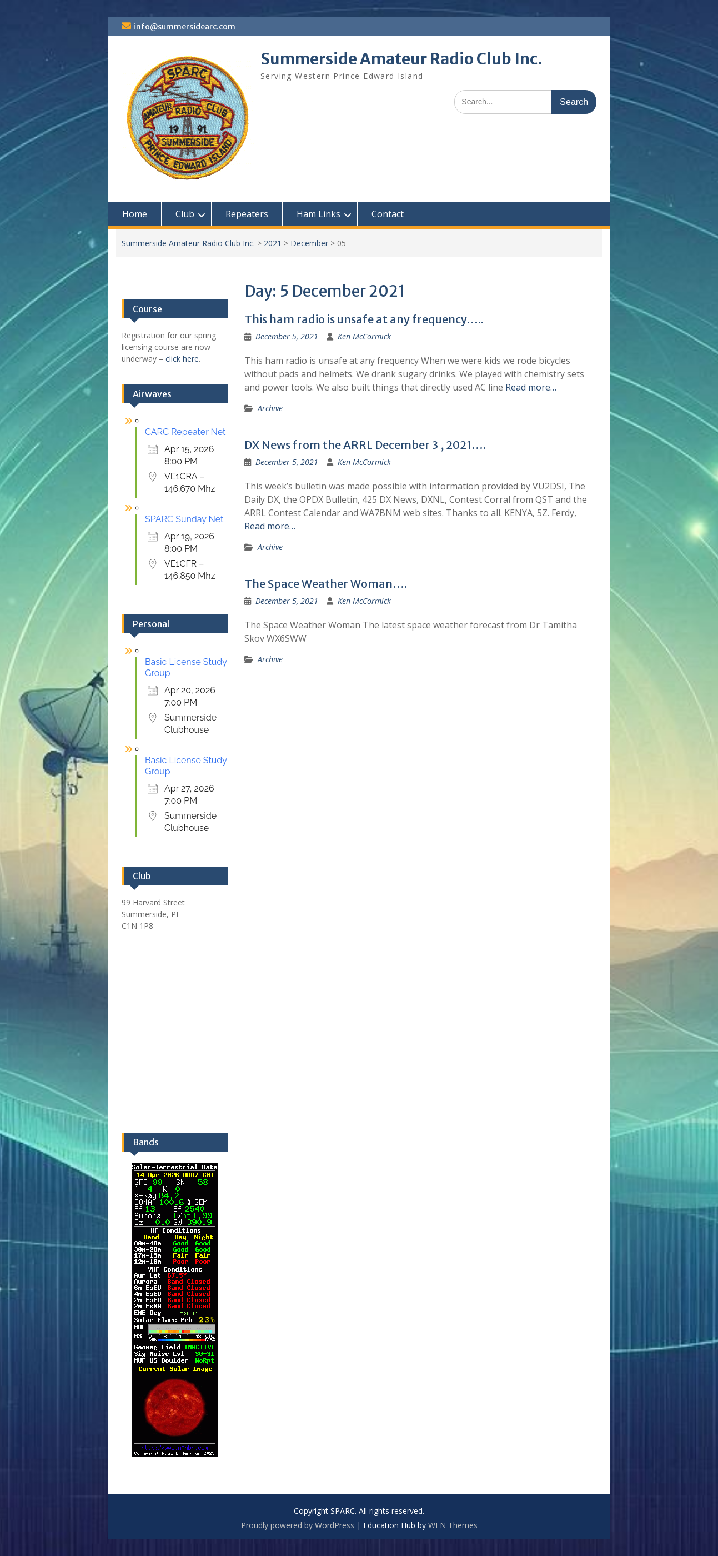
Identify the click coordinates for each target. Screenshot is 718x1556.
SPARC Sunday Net (184, 519)
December (309, 243)
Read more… (530, 387)
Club (184, 214)
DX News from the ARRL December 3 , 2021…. (365, 445)
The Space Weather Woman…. (325, 584)
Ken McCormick (364, 336)
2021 (273, 243)
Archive (270, 408)
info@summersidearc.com (184, 27)
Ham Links (318, 214)
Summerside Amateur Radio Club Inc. (401, 59)
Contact (387, 214)
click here (182, 358)
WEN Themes (453, 1525)
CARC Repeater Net (185, 432)
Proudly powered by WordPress (297, 1525)
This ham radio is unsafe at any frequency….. (364, 319)
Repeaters (246, 214)
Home (134, 214)
